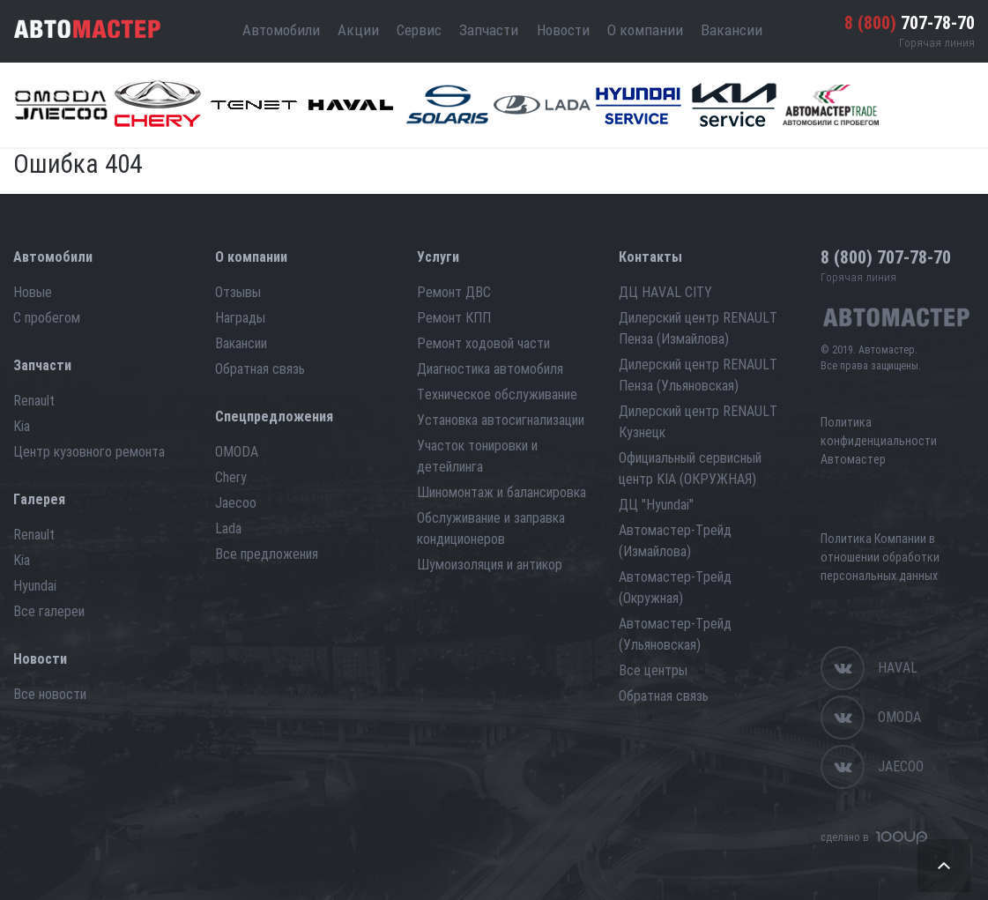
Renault (34, 400)
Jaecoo (235, 503)
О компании (645, 30)
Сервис (419, 30)
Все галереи (49, 611)
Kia (21, 426)
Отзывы (238, 292)
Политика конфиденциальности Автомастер (879, 440)
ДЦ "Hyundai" (656, 504)
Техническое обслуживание (497, 394)
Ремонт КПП (454, 317)
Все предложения (266, 554)
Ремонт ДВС (454, 292)
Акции (358, 30)
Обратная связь (260, 369)
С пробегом (46, 317)
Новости (563, 30)
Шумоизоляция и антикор (489, 564)
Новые (32, 292)
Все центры (653, 670)
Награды (240, 317)
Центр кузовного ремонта (89, 451)
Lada (228, 528)
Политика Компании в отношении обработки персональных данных (880, 557)
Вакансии (731, 30)
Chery (231, 477)
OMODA (236, 451)
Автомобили (281, 30)
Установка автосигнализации (500, 420)
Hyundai (34, 585)
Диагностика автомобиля (490, 369)
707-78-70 (909, 22)
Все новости (49, 694)
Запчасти (488, 30)
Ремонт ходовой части (483, 343)
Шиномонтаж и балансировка (501, 492)
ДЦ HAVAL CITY (665, 292)
